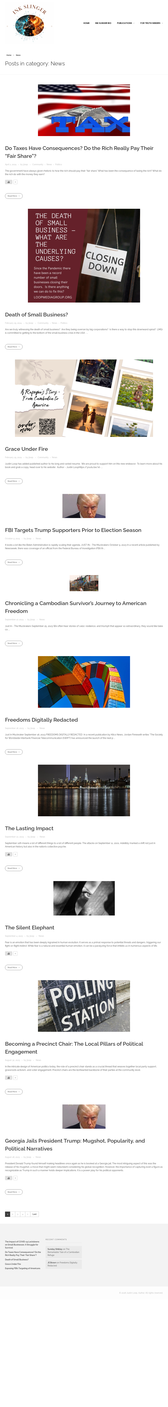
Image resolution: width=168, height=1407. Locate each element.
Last (35, 1214)
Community (37, 164)
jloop (25, 164)
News (49, 164)
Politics (58, 164)
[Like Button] (8, 182)
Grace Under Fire (26, 449)
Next (27, 1214)
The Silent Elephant (29, 927)
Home (8, 55)
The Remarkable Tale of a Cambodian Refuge (63, 1252)
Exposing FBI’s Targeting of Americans (22, 1268)
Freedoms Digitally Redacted (41, 720)
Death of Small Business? (36, 314)
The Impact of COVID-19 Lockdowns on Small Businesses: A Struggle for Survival (22, 1245)
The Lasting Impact (29, 828)
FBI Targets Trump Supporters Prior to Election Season (73, 530)
